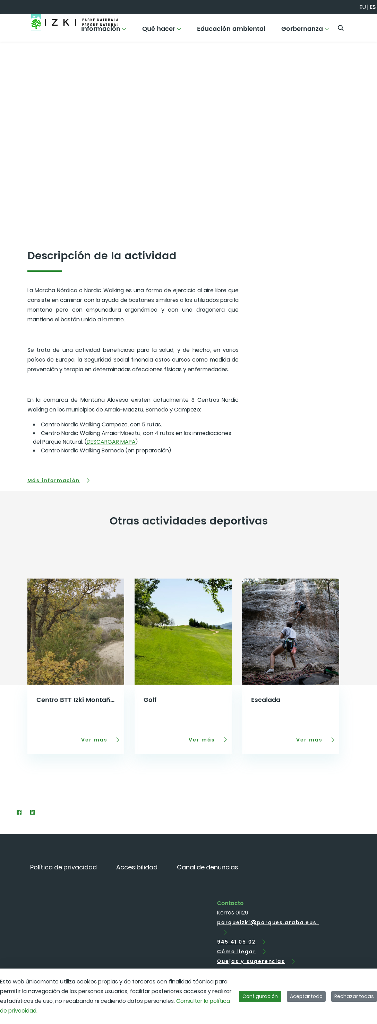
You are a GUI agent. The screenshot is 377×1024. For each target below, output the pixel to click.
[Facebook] (19, 812)
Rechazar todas (354, 996)
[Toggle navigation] (360, 26)
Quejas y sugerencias (251, 961)
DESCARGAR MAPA (111, 442)
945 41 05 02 (236, 942)
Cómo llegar (236, 952)
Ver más (95, 740)
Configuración (260, 996)
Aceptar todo (306, 996)
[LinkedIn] (32, 812)
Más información (53, 481)
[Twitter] (5, 812)
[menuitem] (162, 31)
